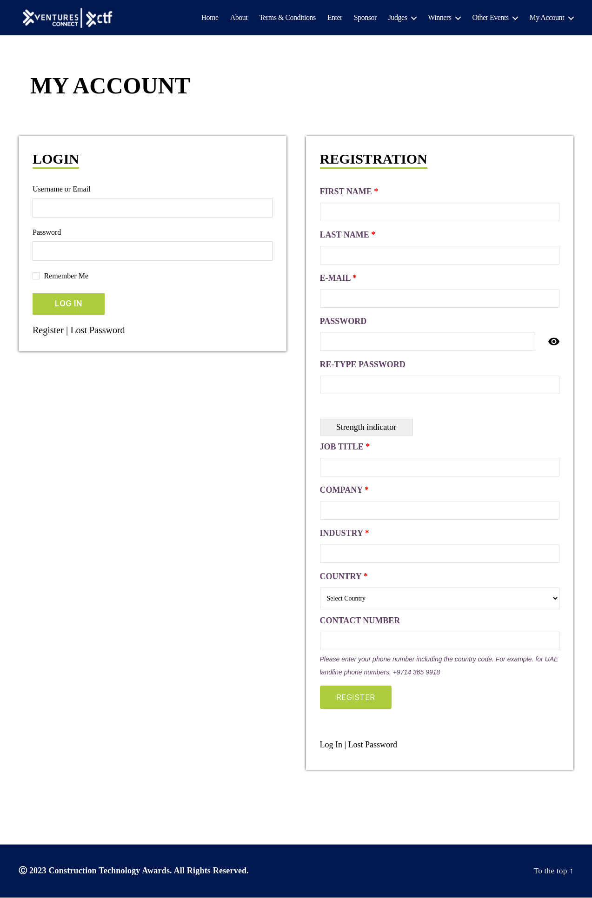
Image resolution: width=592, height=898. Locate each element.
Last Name (348, 235)
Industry (344, 533)
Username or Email (61, 189)
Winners (439, 18)
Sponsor (365, 18)
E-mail (338, 278)
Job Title (345, 447)
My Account (546, 18)
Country (344, 576)
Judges (397, 18)
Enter (334, 18)
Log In (331, 745)
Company (344, 490)
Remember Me (66, 276)
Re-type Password (363, 365)
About (239, 18)
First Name (349, 192)
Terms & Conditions (287, 18)
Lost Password (100, 330)
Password (47, 233)
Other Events (490, 18)
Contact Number (360, 621)
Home (210, 18)
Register (49, 330)
